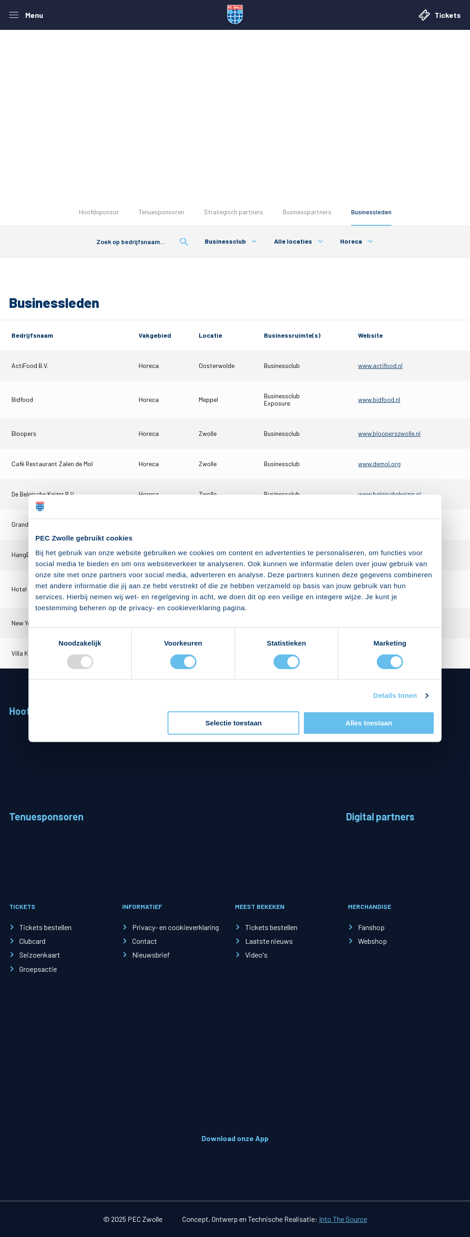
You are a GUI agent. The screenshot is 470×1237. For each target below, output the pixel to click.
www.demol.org (379, 464)
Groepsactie (38, 968)
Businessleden (371, 212)
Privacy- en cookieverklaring (175, 927)
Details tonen (395, 695)
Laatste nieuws (269, 940)
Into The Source (343, 1219)
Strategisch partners (233, 212)
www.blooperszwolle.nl (389, 433)
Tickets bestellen (45, 927)
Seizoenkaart (39, 954)
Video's (256, 954)
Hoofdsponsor (99, 212)
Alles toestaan (369, 723)
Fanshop (371, 927)
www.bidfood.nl (379, 399)
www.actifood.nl (380, 365)
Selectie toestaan (234, 723)
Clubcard (32, 940)
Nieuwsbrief (151, 954)
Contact (144, 940)
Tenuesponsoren (161, 212)
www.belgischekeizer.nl (389, 494)
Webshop (372, 940)
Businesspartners (307, 212)
